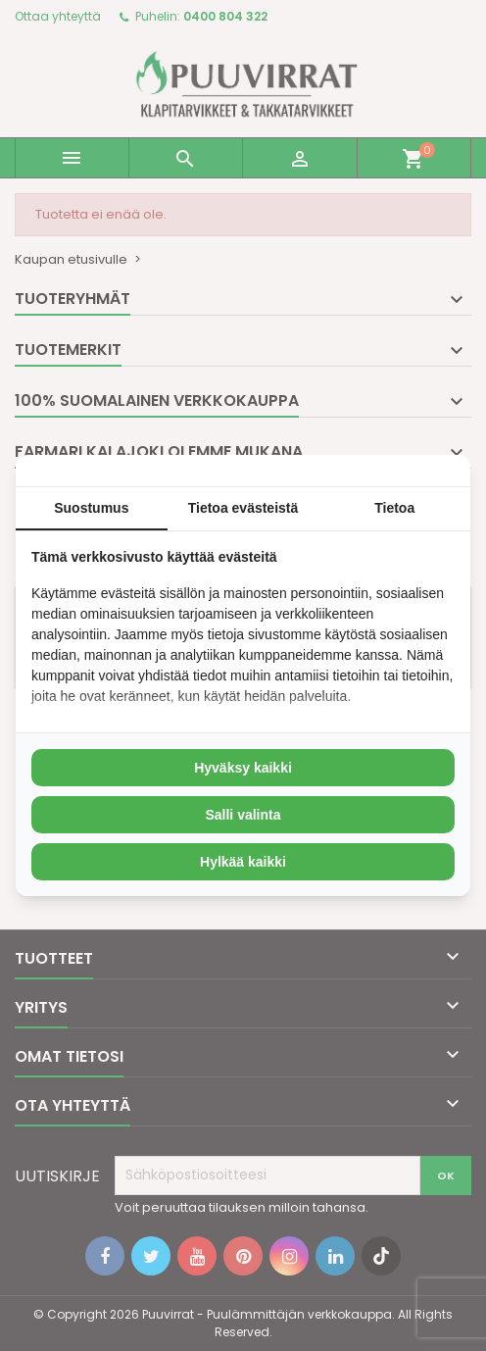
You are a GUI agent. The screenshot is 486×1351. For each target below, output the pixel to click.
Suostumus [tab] (91, 508)
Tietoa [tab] (394, 508)
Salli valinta (242, 815)
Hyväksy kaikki (243, 768)
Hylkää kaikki (243, 862)
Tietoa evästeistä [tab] (243, 508)
